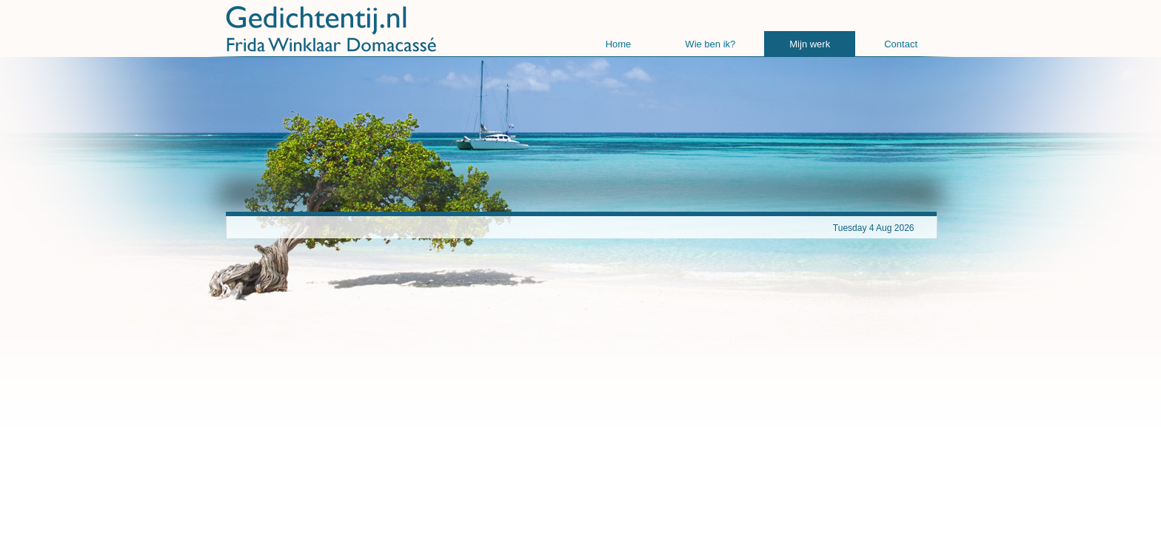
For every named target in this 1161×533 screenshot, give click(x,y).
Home (619, 44)
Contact (900, 44)
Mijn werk (809, 44)
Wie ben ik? (710, 44)
